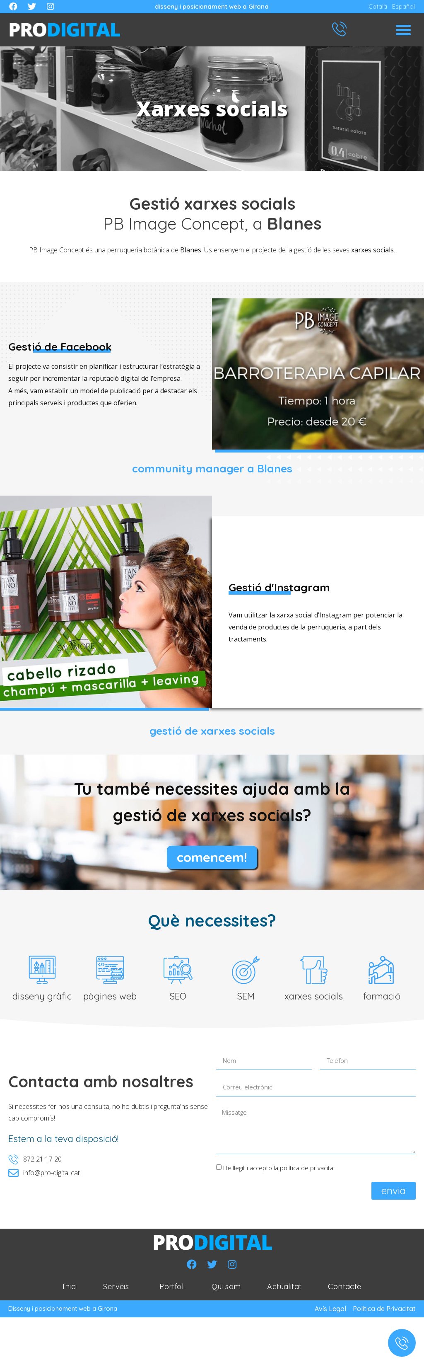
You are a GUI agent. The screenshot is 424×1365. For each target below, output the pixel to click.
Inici (70, 1288)
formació (381, 998)
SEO (177, 998)
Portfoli (172, 1288)
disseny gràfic (42, 998)
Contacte (344, 1288)
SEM (246, 998)
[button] (403, 29)
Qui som (226, 1288)
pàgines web (110, 998)
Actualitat (284, 1288)
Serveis (118, 1288)
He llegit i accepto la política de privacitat (279, 1169)
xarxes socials (313, 998)
